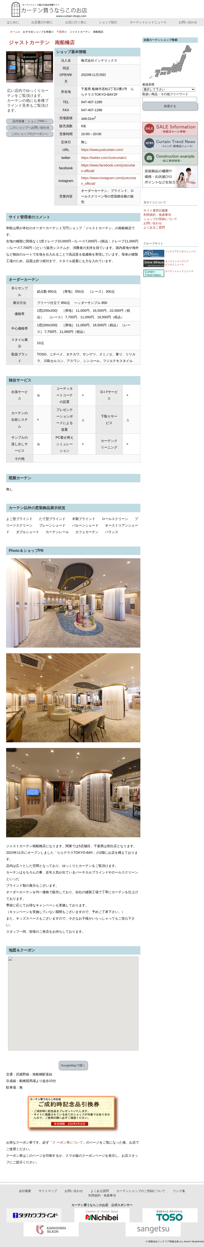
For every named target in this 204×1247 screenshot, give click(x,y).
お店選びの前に (42, 22)
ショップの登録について (160, 219)
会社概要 (25, 1191)
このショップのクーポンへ (29, 134)
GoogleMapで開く (73, 1065)
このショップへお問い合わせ (29, 127)
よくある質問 (99, 1191)
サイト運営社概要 (155, 210)
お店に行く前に (76, 22)
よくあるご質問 (154, 227)
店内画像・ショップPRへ (29, 121)
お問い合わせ (188, 22)
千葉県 (60, 31)
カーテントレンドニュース (148, 22)
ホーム (14, 31)
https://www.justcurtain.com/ (102, 150)
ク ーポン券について (67, 1142)
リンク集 (179, 1191)
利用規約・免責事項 (157, 214)
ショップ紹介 (108, 22)
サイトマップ (48, 1191)
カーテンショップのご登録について (140, 1191)
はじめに (13, 22)
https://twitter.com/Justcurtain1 (104, 158)
